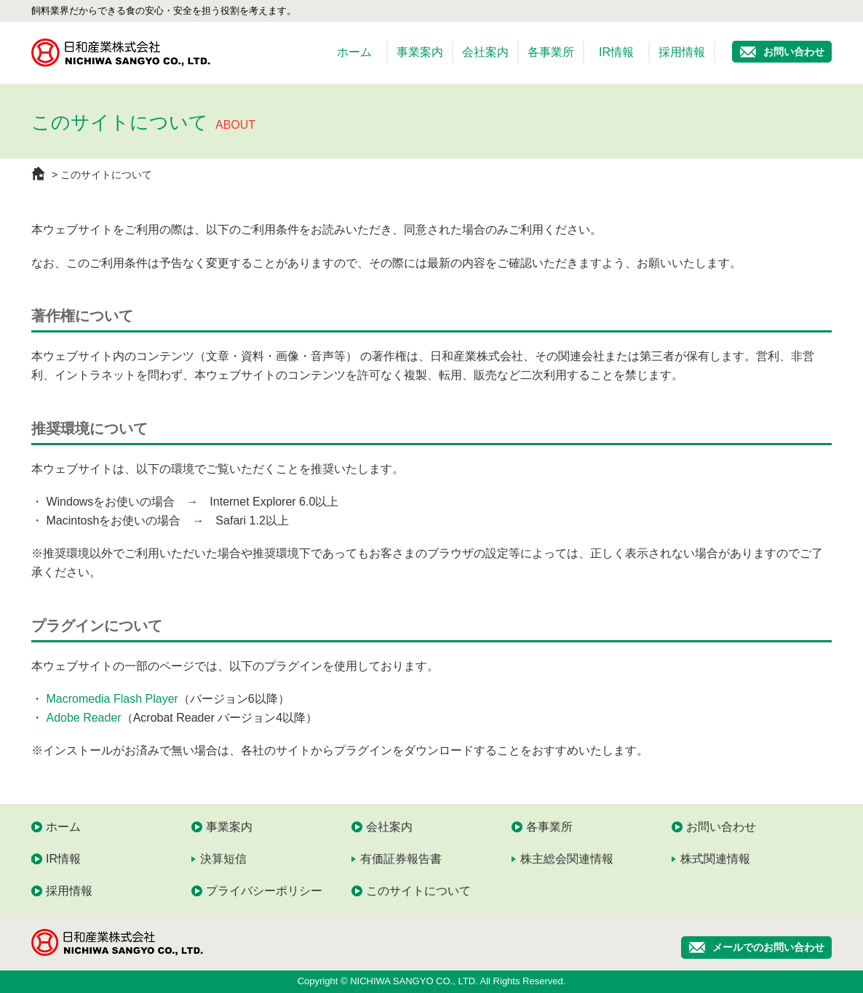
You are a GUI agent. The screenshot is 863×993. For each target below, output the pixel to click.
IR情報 (616, 52)
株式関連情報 (715, 859)
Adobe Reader (83, 717)
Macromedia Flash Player (112, 699)
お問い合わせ (793, 51)
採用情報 (682, 52)
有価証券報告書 (401, 859)
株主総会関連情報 (566, 859)
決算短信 (223, 859)
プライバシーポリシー (264, 891)
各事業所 (551, 52)
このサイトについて (418, 891)
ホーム (354, 52)
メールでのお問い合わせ (768, 947)
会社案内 (485, 52)
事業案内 (420, 52)
